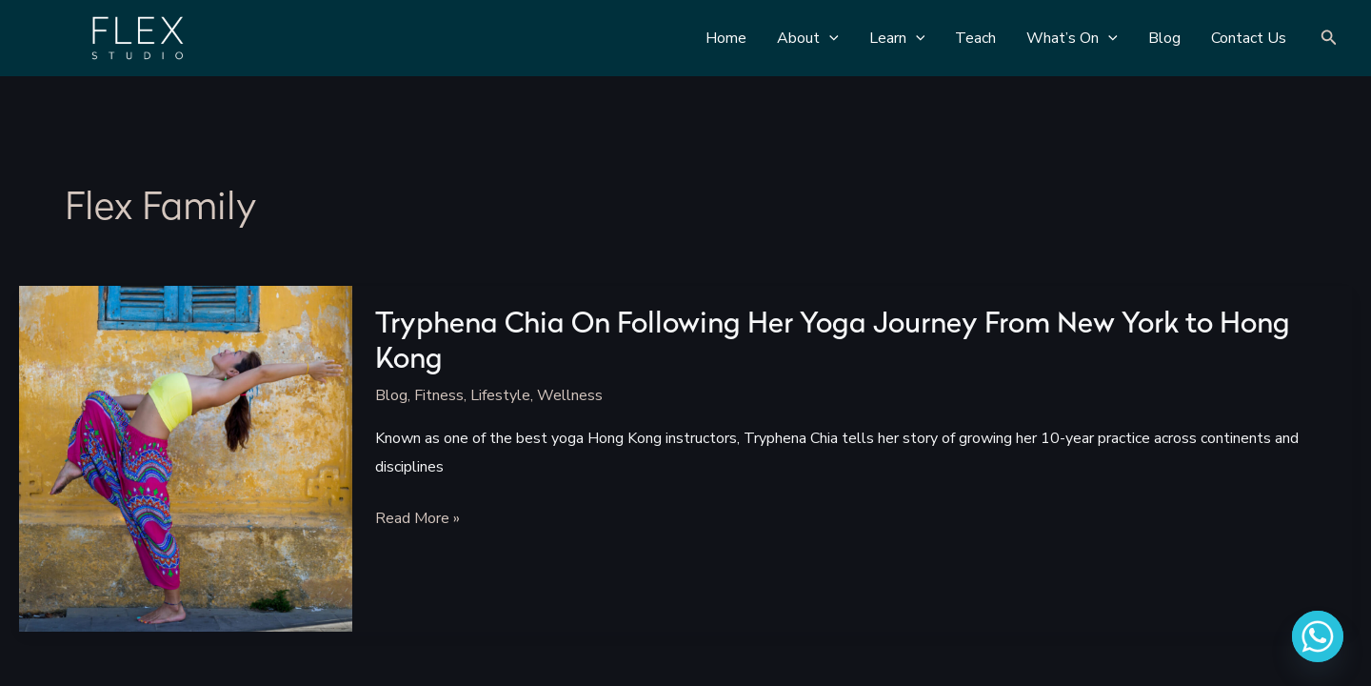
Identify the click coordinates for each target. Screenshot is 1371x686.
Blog (391, 395)
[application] (829, 38)
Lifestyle (500, 395)
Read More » (417, 519)
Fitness (439, 395)
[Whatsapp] (1317, 636)
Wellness (570, 395)
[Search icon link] (1329, 38)
